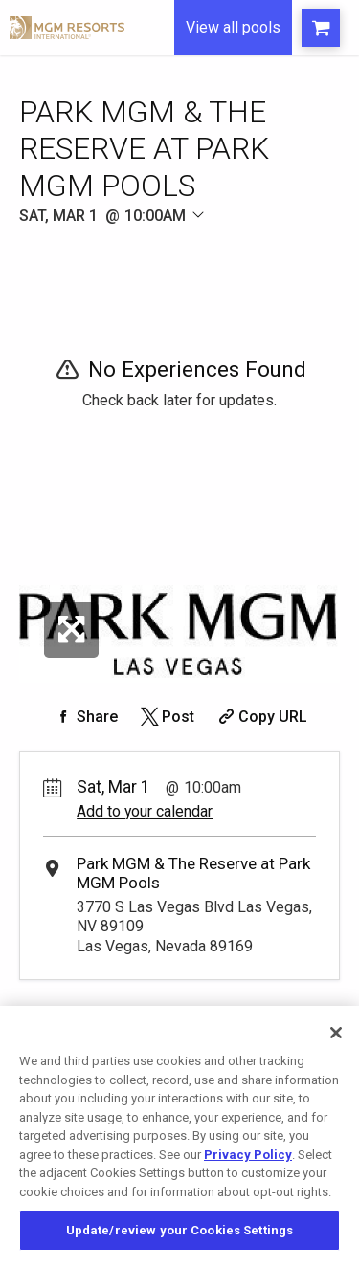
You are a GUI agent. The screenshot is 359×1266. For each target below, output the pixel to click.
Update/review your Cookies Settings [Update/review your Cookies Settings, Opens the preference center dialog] (180, 1230)
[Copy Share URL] (260, 717)
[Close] (336, 1033)
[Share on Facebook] (85, 717)
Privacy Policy (248, 1154)
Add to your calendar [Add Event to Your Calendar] (145, 811)
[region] (179, 1136)
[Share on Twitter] (166, 717)
